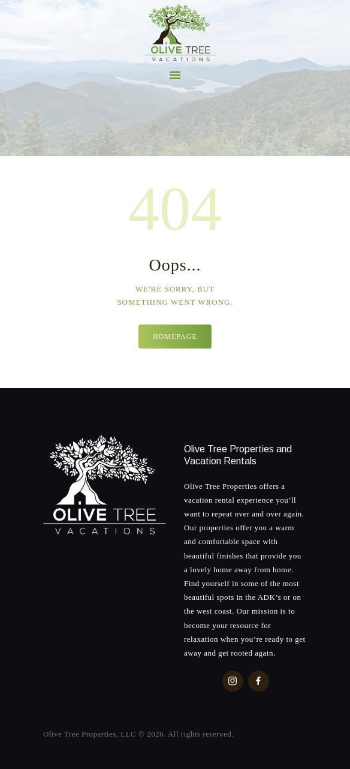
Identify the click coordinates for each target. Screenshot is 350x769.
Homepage (175, 336)
